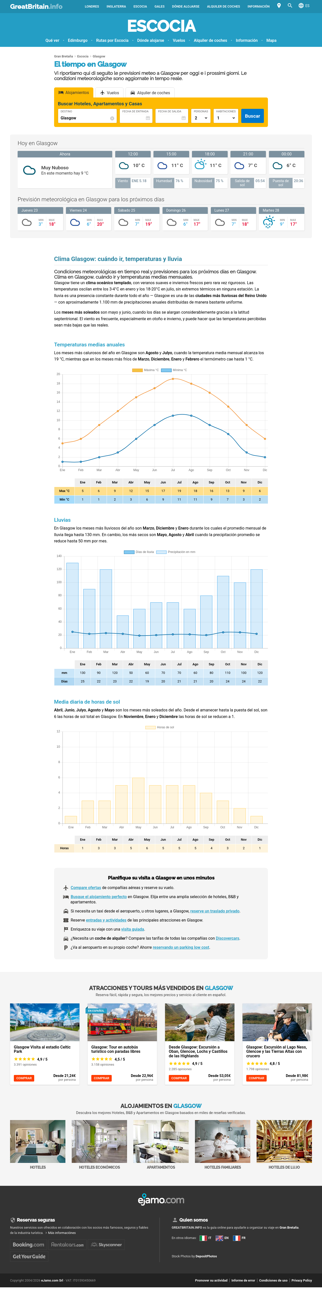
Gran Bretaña (288, 1227)
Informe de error (243, 1280)
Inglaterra (116, 6)
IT (205, 1238)
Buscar (252, 116)
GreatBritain (36, 6)
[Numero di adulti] (201, 118)
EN (222, 1238)
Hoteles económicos (99, 1144)
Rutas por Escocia (112, 40)
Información (258, 6)
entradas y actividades (106, 920)
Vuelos (179, 40)
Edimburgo (78, 40)
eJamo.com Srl (52, 1280)
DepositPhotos (206, 1256)
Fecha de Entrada (135, 111)
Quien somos (193, 1220)
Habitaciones (226, 111)
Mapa (271, 40)
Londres (92, 6)
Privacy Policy (302, 1280)
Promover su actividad (211, 1280)
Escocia (140, 6)
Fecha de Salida (169, 111)
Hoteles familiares (222, 1144)
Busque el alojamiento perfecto (99, 896)
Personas (201, 111)
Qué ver (52, 40)
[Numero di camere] (226, 118)
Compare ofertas (86, 887)
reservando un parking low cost (181, 947)
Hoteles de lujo (284, 1144)
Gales (159, 6)
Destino (66, 111)
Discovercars (227, 938)
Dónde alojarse (185, 6)
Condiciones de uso (273, 1280)
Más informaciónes (62, 1233)
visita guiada (132, 929)
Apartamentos (161, 1144)
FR (239, 1238)
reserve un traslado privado (214, 911)
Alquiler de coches (223, 6)
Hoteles (37, 1144)
